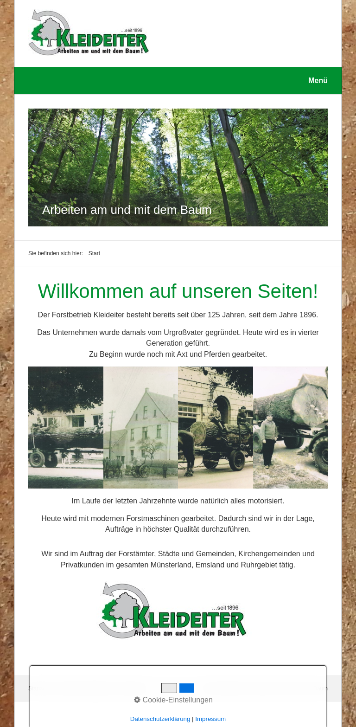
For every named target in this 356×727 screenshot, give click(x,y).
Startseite (40, 688)
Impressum (132, 688)
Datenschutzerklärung (85, 688)
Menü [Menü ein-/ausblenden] (318, 80)
